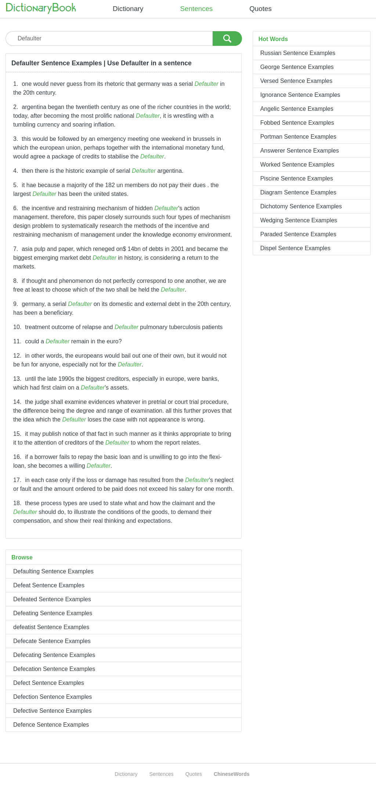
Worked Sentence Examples (297, 164)
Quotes (260, 8)
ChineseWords (232, 774)
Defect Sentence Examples (48, 683)
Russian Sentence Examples (298, 53)
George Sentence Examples (297, 67)
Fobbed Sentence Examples (297, 123)
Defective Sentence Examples (52, 711)
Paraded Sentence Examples (298, 234)
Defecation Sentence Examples (54, 669)
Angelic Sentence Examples (296, 109)
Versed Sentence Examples (296, 81)
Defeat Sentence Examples (48, 585)
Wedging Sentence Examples (298, 220)
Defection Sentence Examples (52, 697)
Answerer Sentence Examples (299, 150)
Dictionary (128, 8)
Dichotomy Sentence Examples (301, 206)
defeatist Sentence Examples (51, 627)
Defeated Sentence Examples (52, 599)
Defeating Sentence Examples (52, 613)
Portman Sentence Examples (298, 137)
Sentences (196, 8)
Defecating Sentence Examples (54, 655)
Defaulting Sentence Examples (53, 571)
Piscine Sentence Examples (296, 178)
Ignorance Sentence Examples (300, 95)
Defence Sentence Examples (51, 725)
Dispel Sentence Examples (295, 248)
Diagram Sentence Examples (298, 192)
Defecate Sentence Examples (52, 641)
